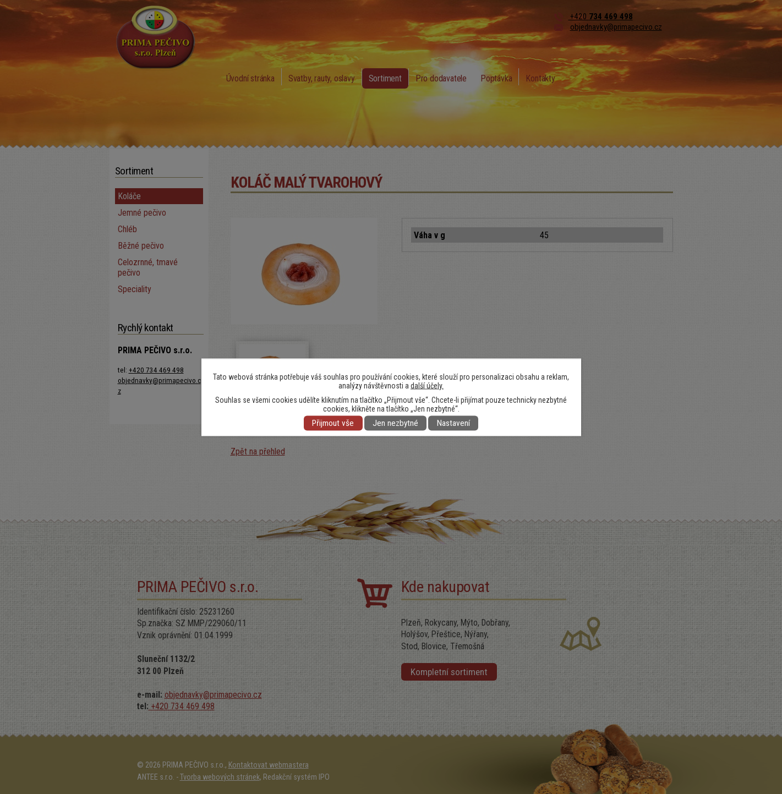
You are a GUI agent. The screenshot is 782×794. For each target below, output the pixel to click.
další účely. (427, 385)
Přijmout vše (333, 423)
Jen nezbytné (395, 423)
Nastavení (453, 423)
